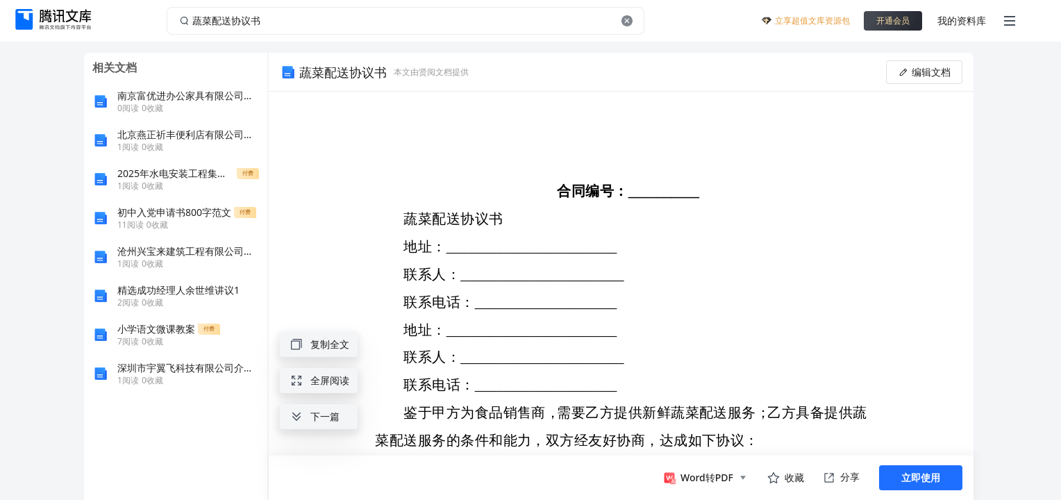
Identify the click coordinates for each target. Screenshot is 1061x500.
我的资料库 (961, 20)
